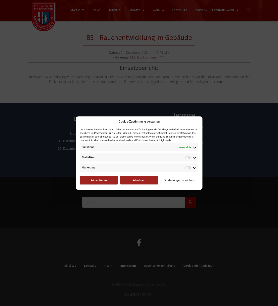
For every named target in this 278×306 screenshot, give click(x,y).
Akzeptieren (99, 180)
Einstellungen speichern (179, 180)
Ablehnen (139, 180)
